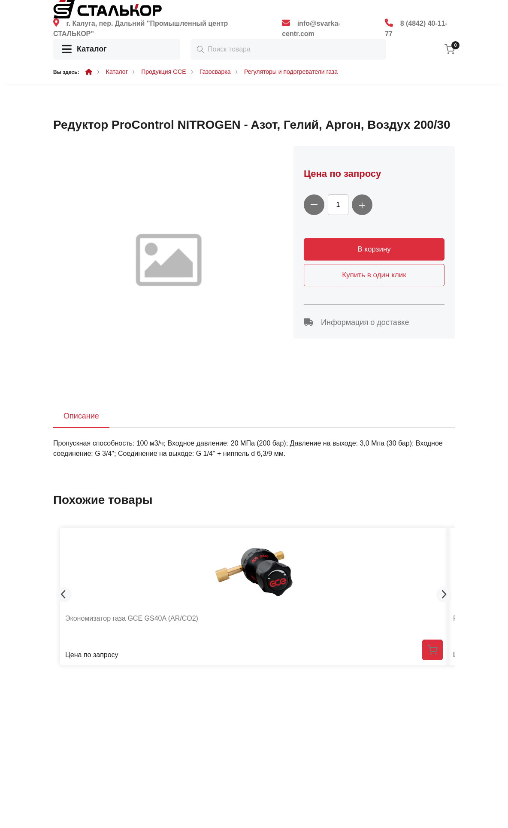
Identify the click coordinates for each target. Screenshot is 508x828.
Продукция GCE (163, 71)
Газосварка (215, 71)
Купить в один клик (374, 275)
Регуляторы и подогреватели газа (291, 71)
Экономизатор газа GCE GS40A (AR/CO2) (131, 618)
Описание (81, 416)
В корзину (374, 249)
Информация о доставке (356, 322)
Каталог (84, 49)
